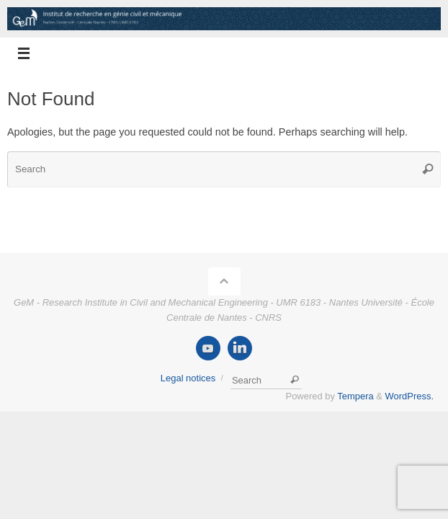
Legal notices (188, 378)
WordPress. (409, 396)
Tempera (355, 396)
